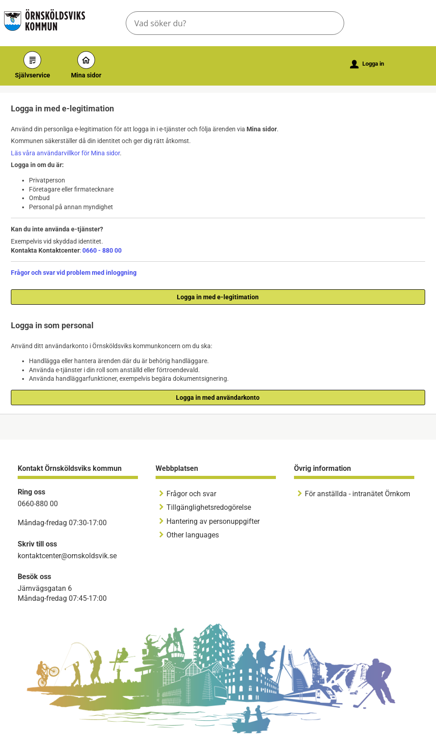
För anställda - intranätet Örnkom (357, 493)
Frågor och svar (191, 493)
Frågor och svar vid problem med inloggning (74, 272)
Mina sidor (86, 65)
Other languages (192, 535)
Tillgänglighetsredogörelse (208, 507)
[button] (329, 23)
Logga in (367, 64)
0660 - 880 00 (102, 250)
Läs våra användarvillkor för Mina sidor (65, 153)
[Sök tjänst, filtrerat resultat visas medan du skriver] (235, 23)
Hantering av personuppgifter (213, 521)
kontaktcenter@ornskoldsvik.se (67, 555)
